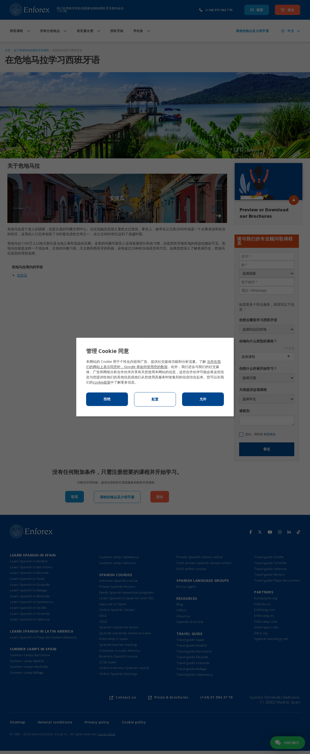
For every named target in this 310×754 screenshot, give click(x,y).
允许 (203, 399)
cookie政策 (101, 382)
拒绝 (107, 399)
